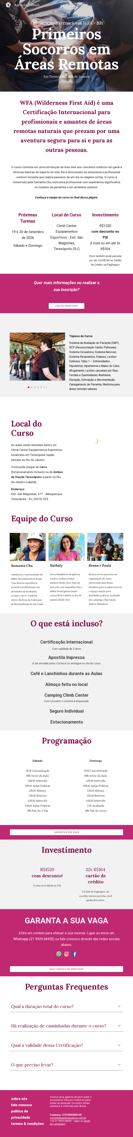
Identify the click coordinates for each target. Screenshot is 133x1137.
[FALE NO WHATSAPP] (66, 306)
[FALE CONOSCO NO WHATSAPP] (66, 969)
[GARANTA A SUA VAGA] (66, 832)
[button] (119, 1006)
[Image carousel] (37, 360)
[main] (66, 45)
